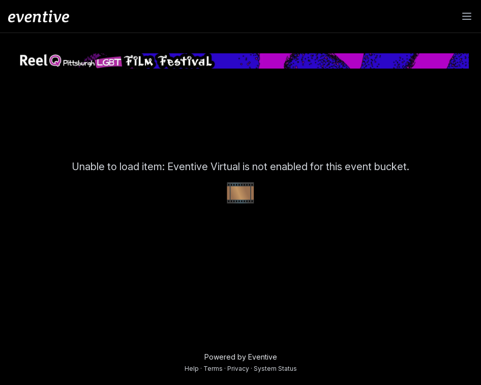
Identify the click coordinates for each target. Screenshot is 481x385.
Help (192, 368)
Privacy (238, 368)
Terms (213, 368)
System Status (275, 368)
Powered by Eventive (240, 356)
